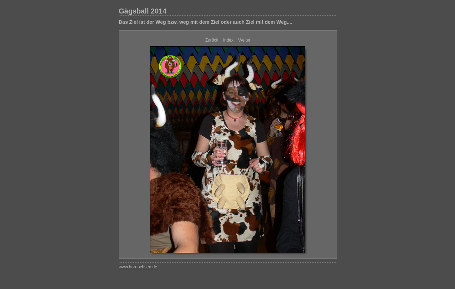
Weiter (244, 40)
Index (228, 40)
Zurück (211, 40)
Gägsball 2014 (143, 11)
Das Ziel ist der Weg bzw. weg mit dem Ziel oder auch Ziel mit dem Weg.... (205, 22)
